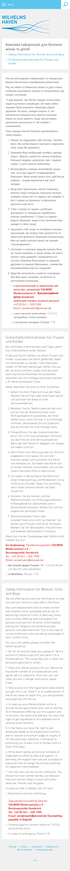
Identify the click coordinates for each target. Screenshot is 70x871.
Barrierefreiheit (24, 849)
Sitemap (12, 846)
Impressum (37, 846)
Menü (11, 4)
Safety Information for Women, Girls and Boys (36, 54)
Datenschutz (52, 846)
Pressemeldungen (44, 849)
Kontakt (24, 846)
